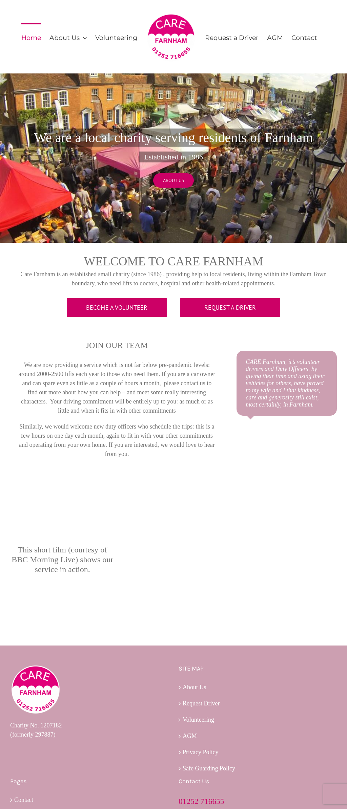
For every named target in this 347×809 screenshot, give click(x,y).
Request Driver (201, 703)
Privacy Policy (201, 752)
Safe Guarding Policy (209, 768)
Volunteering (198, 719)
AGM (190, 736)
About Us (194, 687)
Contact (23, 799)
